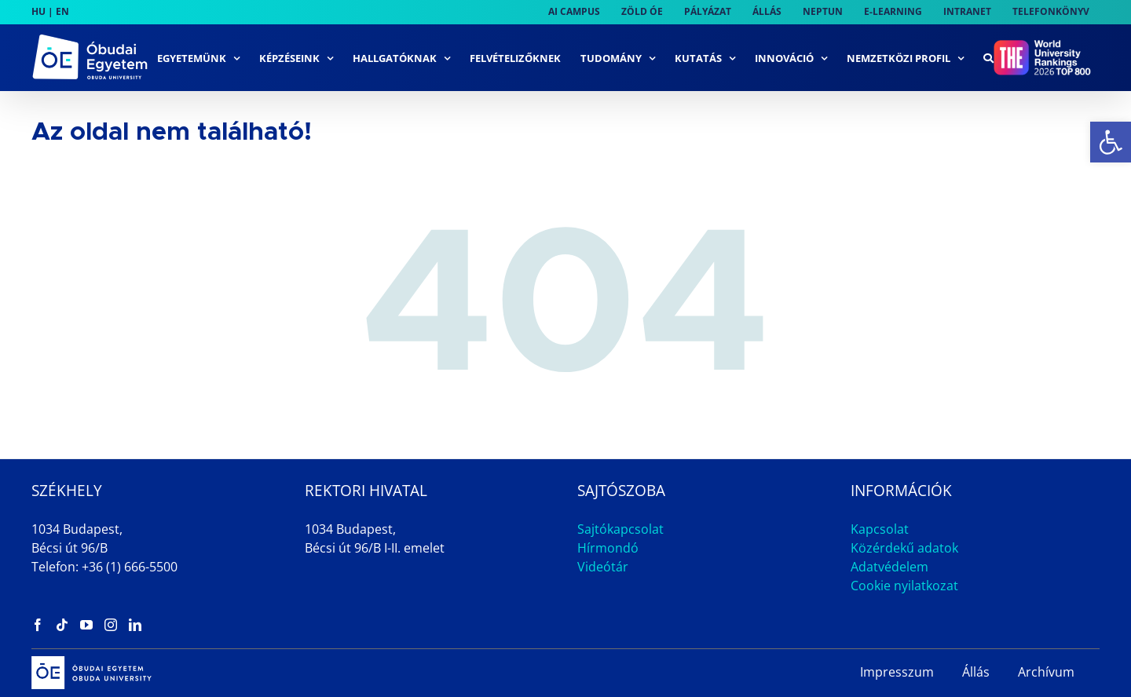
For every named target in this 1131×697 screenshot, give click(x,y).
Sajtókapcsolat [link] (620, 529)
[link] (1110, 142)
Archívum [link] (1046, 672)
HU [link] (38, 11)
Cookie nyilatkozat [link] (904, 585)
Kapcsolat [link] (880, 529)
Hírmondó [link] (608, 548)
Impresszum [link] (897, 672)
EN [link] (62, 11)
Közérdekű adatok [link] (904, 548)
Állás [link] (976, 672)
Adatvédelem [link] (889, 566)
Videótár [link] (602, 566)
